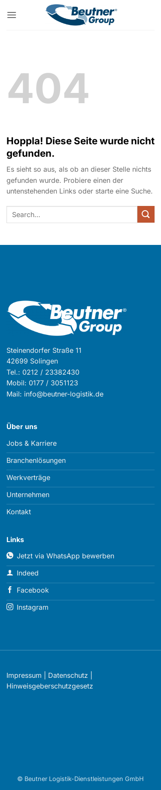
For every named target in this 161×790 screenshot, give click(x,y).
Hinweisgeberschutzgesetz (49, 686)
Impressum (24, 675)
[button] (11, 14)
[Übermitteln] (146, 214)
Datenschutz (68, 675)
